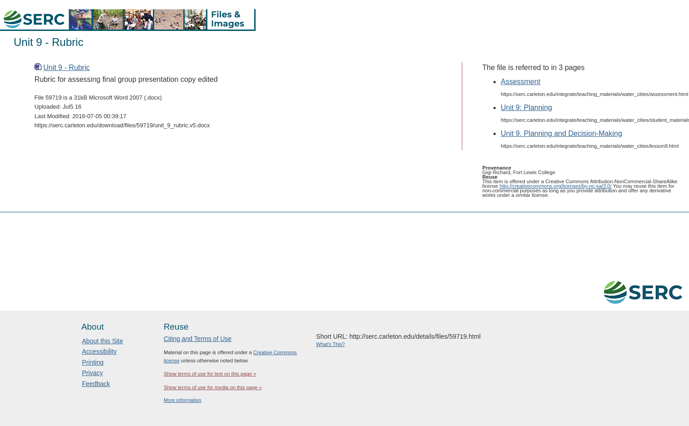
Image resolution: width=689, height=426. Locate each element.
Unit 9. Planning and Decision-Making (561, 133)
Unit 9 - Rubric (66, 67)
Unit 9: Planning (526, 107)
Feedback (96, 383)
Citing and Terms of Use (197, 338)
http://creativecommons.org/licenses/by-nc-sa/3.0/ (555, 186)
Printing (92, 362)
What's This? (330, 344)
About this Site (102, 341)
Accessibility (99, 351)
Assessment (520, 81)
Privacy (92, 372)
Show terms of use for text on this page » (210, 373)
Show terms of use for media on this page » (213, 387)
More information (182, 400)
